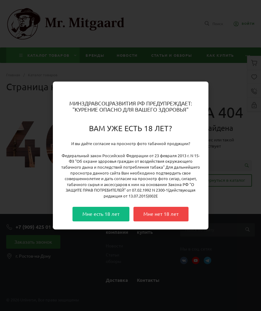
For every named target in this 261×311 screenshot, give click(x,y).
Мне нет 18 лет (161, 214)
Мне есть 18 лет (100, 214)
